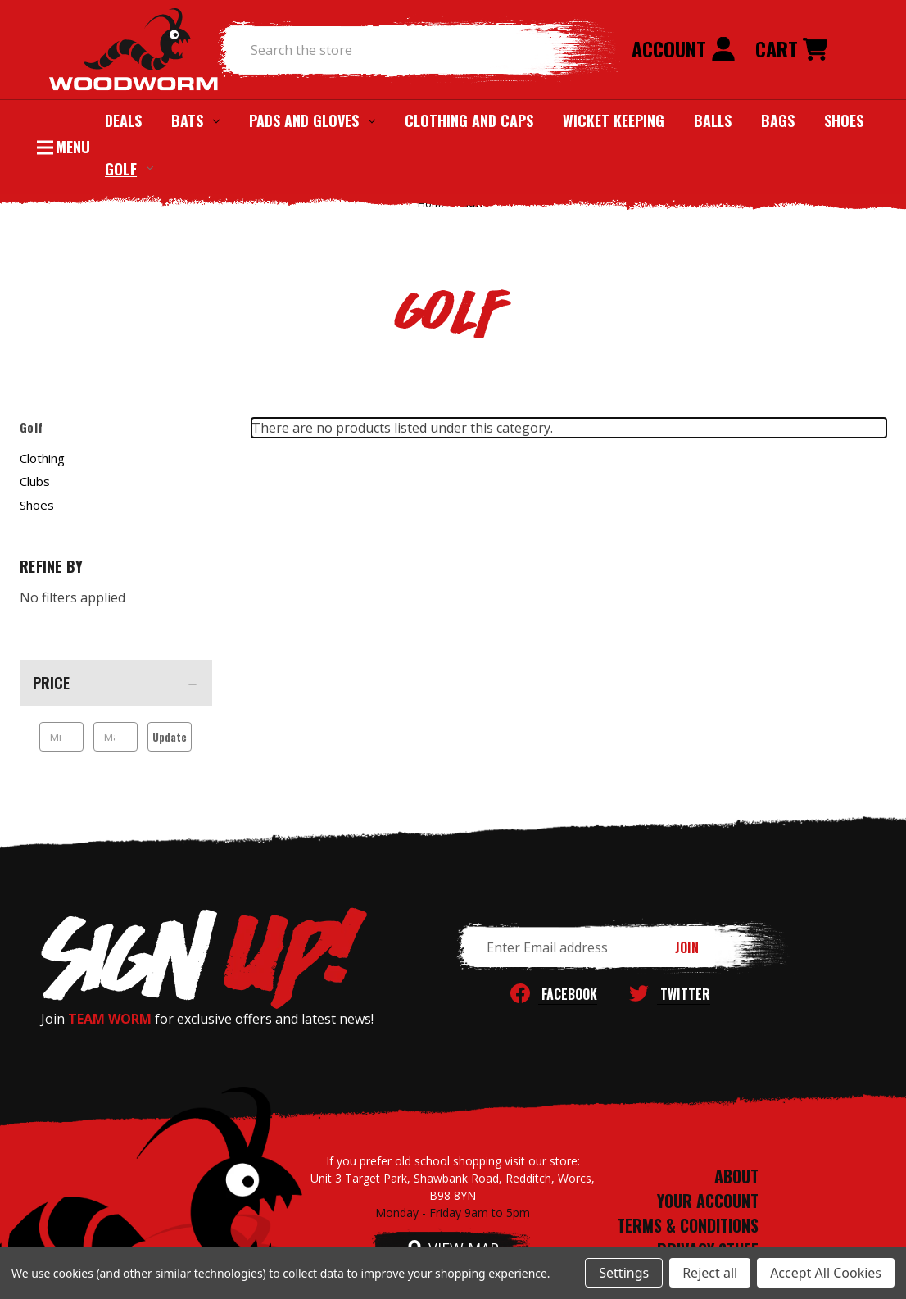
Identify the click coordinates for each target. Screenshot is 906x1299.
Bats (195, 120)
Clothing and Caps (469, 120)
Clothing (42, 458)
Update (169, 737)
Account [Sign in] (684, 48)
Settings (624, 1273)
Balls (713, 120)
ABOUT (736, 1176)
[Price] (116, 683)
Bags (778, 120)
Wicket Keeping (613, 120)
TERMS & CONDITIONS (688, 1225)
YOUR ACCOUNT (708, 1200)
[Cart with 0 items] (791, 49)
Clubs (35, 481)
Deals (123, 120)
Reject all (709, 1273)
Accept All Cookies (825, 1273)
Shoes (843, 120)
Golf (129, 168)
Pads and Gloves (312, 120)
